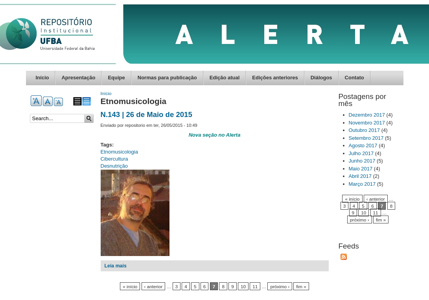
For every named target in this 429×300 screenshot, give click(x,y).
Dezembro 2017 (367, 115)
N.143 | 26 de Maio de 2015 (146, 114)
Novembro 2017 (367, 123)
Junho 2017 (362, 161)
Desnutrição (114, 166)
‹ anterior (153, 286)
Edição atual (225, 77)
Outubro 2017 (364, 130)
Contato (354, 77)
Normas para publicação (167, 77)
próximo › (279, 286)
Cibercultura (114, 159)
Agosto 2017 (363, 145)
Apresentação (78, 77)
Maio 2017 (361, 169)
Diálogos (321, 77)
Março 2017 (362, 184)
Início (42, 77)
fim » (301, 286)
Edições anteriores (275, 77)
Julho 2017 (361, 153)
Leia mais (116, 266)
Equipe (116, 77)
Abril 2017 (360, 176)
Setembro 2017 (366, 138)
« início (130, 286)
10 (243, 286)
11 (255, 286)
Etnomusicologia (119, 152)
